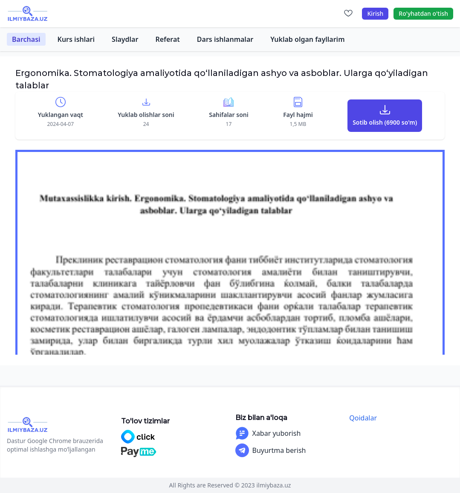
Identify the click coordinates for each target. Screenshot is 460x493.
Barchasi (26, 39)
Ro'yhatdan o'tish (423, 13)
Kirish (375, 13)
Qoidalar (363, 418)
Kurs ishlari (76, 39)
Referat (167, 39)
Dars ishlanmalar (225, 39)
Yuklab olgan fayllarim (307, 39)
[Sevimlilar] (348, 14)
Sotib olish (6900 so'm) (385, 122)
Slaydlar (125, 39)
